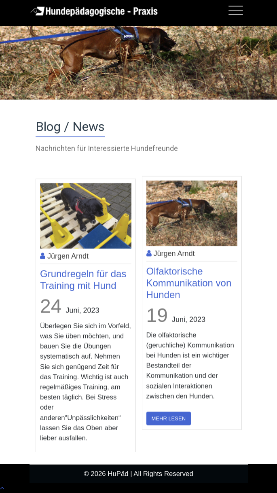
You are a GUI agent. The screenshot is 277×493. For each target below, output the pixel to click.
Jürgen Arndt (64, 299)
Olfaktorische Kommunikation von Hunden (189, 320)
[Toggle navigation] (236, 10)
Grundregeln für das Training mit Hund (83, 323)
